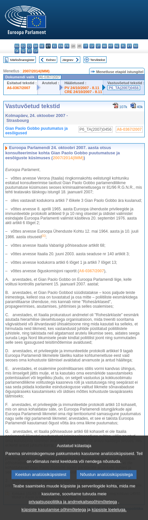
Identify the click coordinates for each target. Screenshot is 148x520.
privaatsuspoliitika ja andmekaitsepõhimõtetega (73, 511)
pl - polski (123, 46)
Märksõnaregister (22, 60)
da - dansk (35, 46)
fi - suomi (29, 50)
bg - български (16, 46)
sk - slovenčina (16, 50)
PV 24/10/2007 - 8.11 (81, 88)
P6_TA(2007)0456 (123, 88)
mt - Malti (110, 46)
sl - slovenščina (23, 50)
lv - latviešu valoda (91, 46)
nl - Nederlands (116, 46)
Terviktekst (97, 60)
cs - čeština (29, 46)
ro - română (135, 46)
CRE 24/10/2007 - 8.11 (83, 92)
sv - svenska (35, 50)
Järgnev (67, 60)
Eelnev (51, 60)
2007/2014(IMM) (36, 71)
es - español (23, 46)
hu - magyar (104, 46)
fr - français (66, 46)
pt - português (129, 46)
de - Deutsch (41, 46)
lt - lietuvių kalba (98, 46)
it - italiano (85, 46)
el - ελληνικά (54, 46)
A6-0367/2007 (18, 88)
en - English (60, 46)
